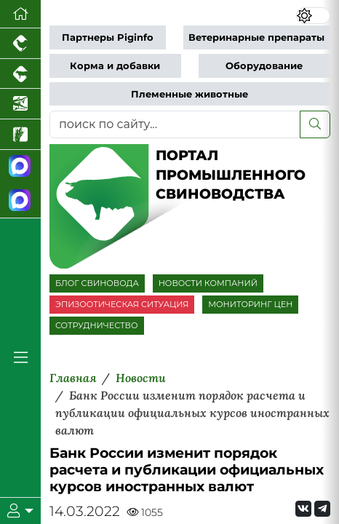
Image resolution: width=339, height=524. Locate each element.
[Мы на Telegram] (322, 509)
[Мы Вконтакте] (303, 509)
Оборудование (264, 65)
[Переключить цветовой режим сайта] (313, 16)
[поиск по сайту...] (174, 124)
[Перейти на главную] (20, 14)
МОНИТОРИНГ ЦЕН (250, 304)
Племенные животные (189, 94)
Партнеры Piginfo (107, 37)
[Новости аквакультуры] (20, 104)
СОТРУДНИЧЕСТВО (96, 325)
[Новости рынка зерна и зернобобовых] (20, 134)
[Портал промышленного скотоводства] (20, 74)
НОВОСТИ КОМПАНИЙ (208, 283)
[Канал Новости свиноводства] (20, 167)
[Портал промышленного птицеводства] (20, 43)
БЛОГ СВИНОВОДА (97, 283)
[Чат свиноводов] (20, 200)
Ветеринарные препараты (256, 37)
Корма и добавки (115, 65)
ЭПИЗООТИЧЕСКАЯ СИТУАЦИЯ (121, 304)
